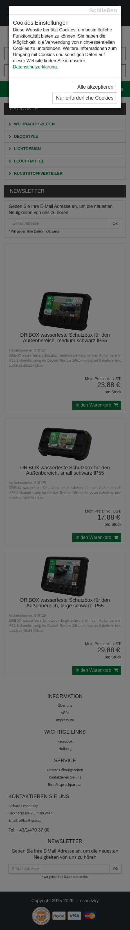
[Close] (103, 10)
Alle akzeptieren (95, 87)
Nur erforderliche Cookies (84, 98)
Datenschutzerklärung (35, 67)
